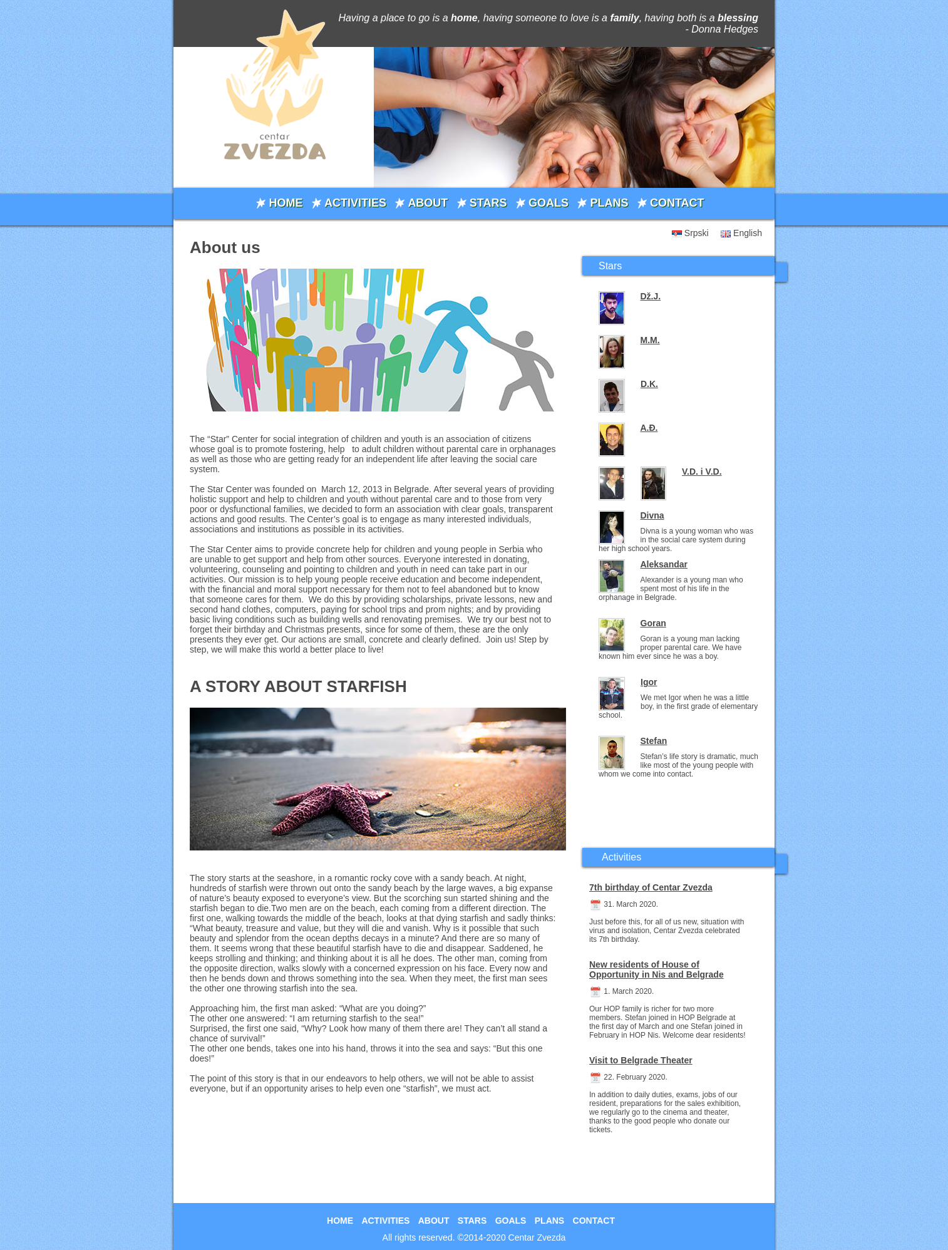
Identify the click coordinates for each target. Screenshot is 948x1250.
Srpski (696, 233)
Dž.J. (651, 296)
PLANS (609, 203)
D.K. (649, 384)
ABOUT (428, 203)
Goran (653, 623)
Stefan (654, 741)
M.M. (650, 340)
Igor (649, 682)
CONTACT (677, 203)
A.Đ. (649, 428)
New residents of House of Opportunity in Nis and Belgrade (656, 969)
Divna (652, 515)
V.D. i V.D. (702, 472)
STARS (488, 203)
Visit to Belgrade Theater (641, 1060)
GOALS (548, 203)
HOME (285, 203)
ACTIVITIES (355, 203)
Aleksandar (664, 564)
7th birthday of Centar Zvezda (651, 887)
